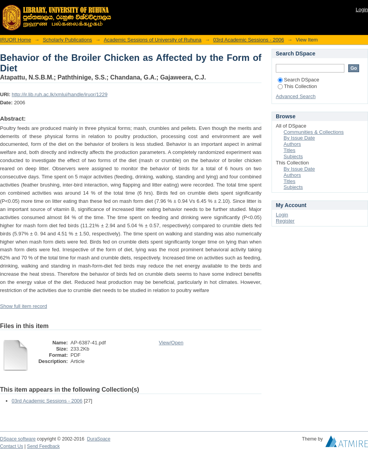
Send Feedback (43, 446)
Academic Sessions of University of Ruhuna (152, 40)
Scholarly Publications (67, 40)
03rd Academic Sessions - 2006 (248, 40)
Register (285, 221)
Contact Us (11, 446)
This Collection (297, 86)
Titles (290, 150)
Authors (292, 144)
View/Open (171, 343)
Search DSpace (298, 80)
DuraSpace (98, 439)
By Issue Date (299, 138)
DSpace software (18, 439)
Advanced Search (296, 96)
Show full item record (23, 306)
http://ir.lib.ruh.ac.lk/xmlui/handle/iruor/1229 (59, 94)
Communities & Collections (314, 132)
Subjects (293, 156)
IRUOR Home (15, 40)
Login (362, 9)
